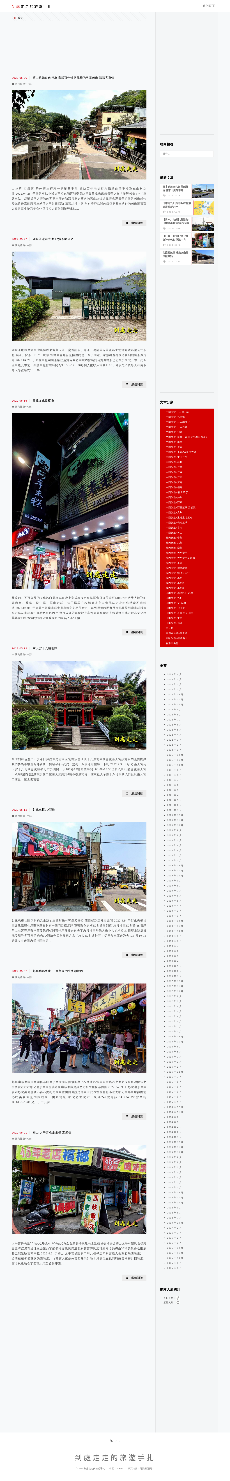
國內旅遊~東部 (174, 561)
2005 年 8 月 (174, 1266)
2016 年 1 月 (174, 1065)
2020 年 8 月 (174, 833)
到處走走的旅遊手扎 (95, 1466)
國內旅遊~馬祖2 (175, 581)
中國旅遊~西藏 (174, 500)
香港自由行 (172, 641)
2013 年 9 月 (174, 1155)
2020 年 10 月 (175, 823)
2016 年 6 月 (174, 1045)
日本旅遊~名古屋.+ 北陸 (179, 611)
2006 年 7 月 (174, 1231)
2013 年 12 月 (175, 1140)
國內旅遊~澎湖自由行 (178, 571)
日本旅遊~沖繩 (174, 621)
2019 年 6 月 (174, 894)
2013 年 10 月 (175, 1150)
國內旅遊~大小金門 (176, 551)
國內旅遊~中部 (23, 83)
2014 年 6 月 (174, 1115)
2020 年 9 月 (174, 828)
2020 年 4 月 (174, 848)
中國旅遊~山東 (174, 440)
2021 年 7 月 (174, 778)
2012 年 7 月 (174, 1216)
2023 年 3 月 (174, 677)
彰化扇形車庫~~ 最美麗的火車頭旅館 (58, 971)
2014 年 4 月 (174, 1125)
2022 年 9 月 (174, 707)
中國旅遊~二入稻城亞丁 (179, 420)
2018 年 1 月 (174, 974)
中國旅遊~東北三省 (176, 455)
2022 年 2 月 (174, 743)
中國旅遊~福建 (174, 485)
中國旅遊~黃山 (174, 530)
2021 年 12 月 (175, 753)
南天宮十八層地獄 (45, 648)
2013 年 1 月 (174, 1185)
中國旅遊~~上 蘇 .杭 (177, 410)
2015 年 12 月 (175, 1070)
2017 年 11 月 (175, 984)
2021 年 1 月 (174, 808)
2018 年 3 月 (174, 964)
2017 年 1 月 (174, 1029)
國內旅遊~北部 (174, 541)
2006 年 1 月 (174, 1241)
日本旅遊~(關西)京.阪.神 (179, 591)
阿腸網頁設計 (147, 1466)
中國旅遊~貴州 (174, 510)
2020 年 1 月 (174, 858)
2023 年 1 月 (174, 687)
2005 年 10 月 (175, 1256)
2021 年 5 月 (174, 788)
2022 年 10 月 (175, 702)
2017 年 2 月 (174, 1024)
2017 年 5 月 (174, 1009)
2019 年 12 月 (175, 863)
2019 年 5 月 (174, 899)
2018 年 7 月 (174, 944)
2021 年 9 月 (174, 768)
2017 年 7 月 (174, 999)
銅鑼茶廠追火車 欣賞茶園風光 (53, 239)
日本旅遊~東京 (174, 616)
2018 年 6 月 (174, 949)
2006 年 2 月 (174, 1236)
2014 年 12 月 (175, 1105)
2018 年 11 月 (175, 924)
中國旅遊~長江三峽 (176, 520)
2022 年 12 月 (175, 692)
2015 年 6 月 (174, 1080)
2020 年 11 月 (175, 818)
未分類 (169, 626)
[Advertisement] (79, 48)
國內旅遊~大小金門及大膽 (180, 556)
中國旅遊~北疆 (174, 430)
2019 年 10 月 (175, 873)
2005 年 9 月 (174, 1261)
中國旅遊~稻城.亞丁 (177, 490)
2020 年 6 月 (174, 843)
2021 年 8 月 (174, 773)
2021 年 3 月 (174, 798)
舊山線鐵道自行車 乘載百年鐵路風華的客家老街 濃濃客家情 (73, 77)
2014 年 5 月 (174, 1120)
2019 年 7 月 (174, 889)
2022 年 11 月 (175, 697)
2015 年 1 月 (174, 1100)
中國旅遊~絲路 (174, 495)
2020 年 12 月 (175, 813)
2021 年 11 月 (175, 758)
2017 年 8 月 (174, 994)
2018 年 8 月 (174, 939)
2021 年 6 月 (174, 783)
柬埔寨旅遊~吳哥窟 (176, 631)
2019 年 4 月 (174, 904)
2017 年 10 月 (175, 989)
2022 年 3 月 (174, 738)
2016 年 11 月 (175, 1039)
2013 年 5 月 (174, 1170)
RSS (115, 1439)
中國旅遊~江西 (174, 475)
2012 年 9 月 (174, 1205)
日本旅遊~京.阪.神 (176, 601)
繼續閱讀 (137, 223)
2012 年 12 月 (175, 1190)
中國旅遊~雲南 (174, 525)
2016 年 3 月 (174, 1055)
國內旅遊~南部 (23, 406)
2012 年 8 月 (174, 1211)
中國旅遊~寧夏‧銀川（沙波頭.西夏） (187, 435)
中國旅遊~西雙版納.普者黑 (181, 505)
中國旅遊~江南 (174, 465)
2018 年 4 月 (174, 959)
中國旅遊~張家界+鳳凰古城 (181, 450)
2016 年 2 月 (174, 1060)
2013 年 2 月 (174, 1180)
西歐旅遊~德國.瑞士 (177, 636)
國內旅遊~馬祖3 (175, 586)
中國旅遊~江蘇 (174, 470)
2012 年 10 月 (175, 1200)
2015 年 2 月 (174, 1095)
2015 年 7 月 (174, 1075)
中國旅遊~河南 (174, 480)
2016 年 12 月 (175, 1034)
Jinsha (119, 1466)
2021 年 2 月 (174, 803)
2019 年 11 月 (175, 868)
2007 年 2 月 (174, 1226)
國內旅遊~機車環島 (176, 566)
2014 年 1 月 (174, 1135)
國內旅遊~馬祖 (174, 576)
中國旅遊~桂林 (174, 460)
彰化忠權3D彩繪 (44, 809)
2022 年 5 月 (174, 728)
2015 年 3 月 (174, 1090)
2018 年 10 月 (175, 929)
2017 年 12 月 (175, 979)
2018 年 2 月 (174, 969)
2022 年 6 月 (174, 723)
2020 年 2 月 (174, 853)
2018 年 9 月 (174, 934)
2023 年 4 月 (174, 672)
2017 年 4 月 (174, 1014)
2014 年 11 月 (175, 1110)
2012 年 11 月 (175, 1195)
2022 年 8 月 (174, 712)
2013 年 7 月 (174, 1165)
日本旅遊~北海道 (175, 606)
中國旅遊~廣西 (174, 445)
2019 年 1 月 (174, 914)
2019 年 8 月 (174, 884)
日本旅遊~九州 (174, 596)
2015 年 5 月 (174, 1085)
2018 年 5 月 (174, 954)
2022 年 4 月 (174, 733)
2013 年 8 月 (174, 1160)
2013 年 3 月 (174, 1175)
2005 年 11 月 (175, 1251)
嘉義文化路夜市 (43, 400)
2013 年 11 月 (175, 1145)
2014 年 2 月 (174, 1130)
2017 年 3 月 (174, 1019)
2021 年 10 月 (175, 763)
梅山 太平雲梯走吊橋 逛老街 (52, 1132)
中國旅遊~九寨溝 (175, 415)
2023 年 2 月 (174, 682)
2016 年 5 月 (174, 1050)
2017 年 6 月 (174, 1004)
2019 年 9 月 (174, 878)
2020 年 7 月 (174, 838)
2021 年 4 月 (174, 793)
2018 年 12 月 (175, 919)
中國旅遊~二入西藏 (176, 425)
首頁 (20, 18)
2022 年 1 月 (174, 748)
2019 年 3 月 (174, 909)
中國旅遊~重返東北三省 (179, 515)
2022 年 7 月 (174, 718)
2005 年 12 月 (175, 1246)
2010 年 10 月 (175, 1221)
